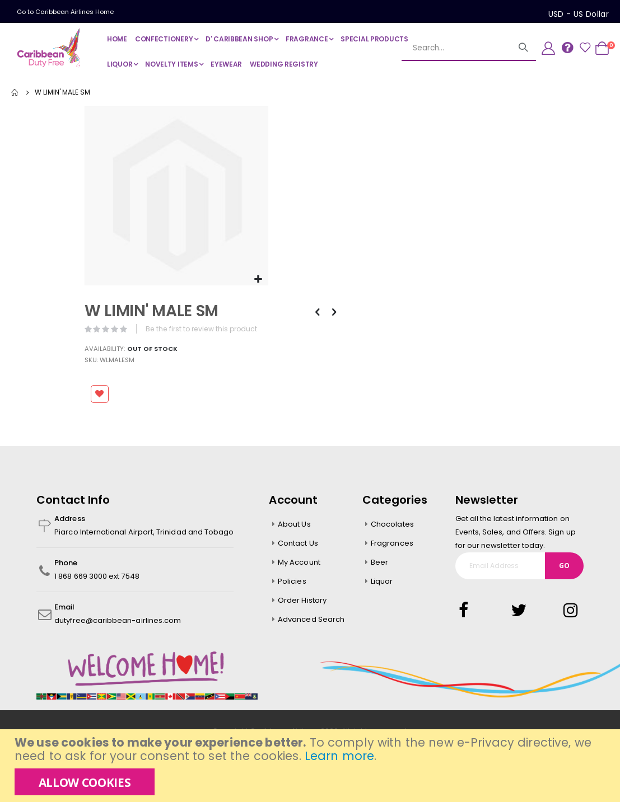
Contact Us (298, 544)
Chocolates (392, 525)
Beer (379, 563)
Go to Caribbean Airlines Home (65, 11)
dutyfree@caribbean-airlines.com (117, 621)
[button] (257, 278)
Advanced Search (311, 620)
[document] (311, 765)
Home (15, 92)
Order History (302, 601)
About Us (294, 525)
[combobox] (456, 48)
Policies (292, 582)
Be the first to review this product (204, 327)
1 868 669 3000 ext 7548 (96, 577)
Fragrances (392, 544)
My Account (299, 563)
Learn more (339, 756)
